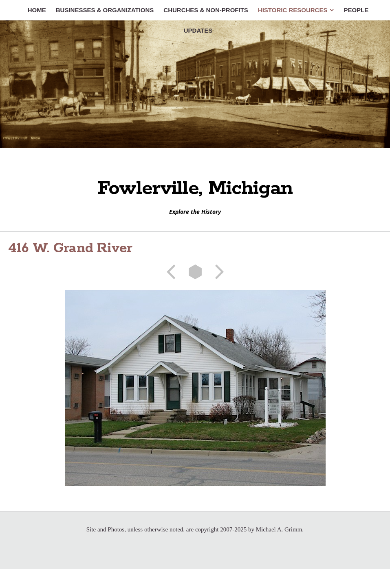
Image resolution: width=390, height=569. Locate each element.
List (195, 271)
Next (217, 271)
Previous (174, 271)
